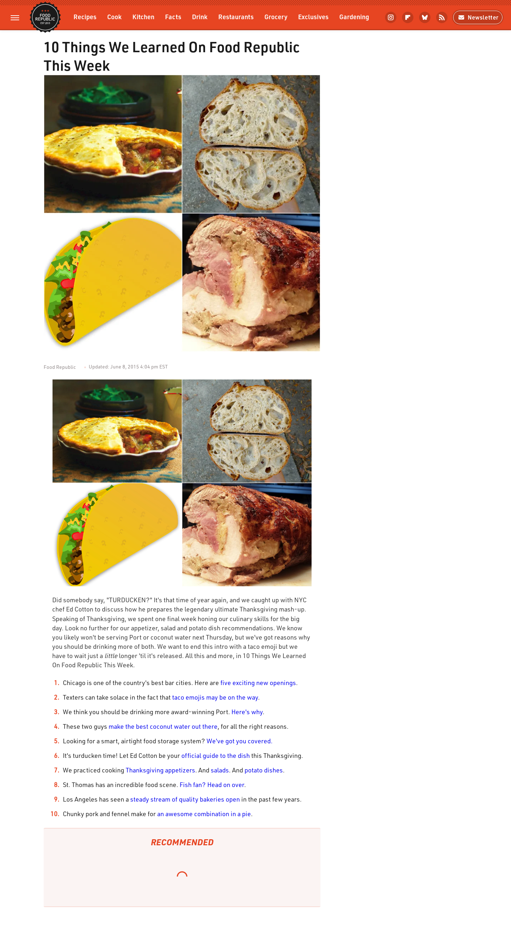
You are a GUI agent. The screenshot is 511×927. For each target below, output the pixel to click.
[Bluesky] (424, 17)
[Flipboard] (407, 17)
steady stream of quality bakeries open (185, 799)
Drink (200, 16)
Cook (114, 16)
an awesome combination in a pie (204, 814)
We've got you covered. (240, 741)
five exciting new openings (258, 682)
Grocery (275, 16)
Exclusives (313, 16)
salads (220, 770)
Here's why (247, 712)
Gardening (354, 16)
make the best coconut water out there (163, 726)
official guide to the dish (215, 755)
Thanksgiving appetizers (160, 770)
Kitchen (143, 16)
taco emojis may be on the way (215, 697)
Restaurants (236, 16)
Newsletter (478, 17)
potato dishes (263, 770)
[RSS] (441, 17)
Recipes (85, 16)
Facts (173, 16)
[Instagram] (390, 17)
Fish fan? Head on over (212, 784)
